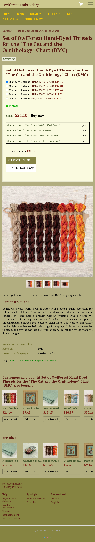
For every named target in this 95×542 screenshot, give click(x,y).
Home (7, 14)
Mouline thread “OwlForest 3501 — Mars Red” (33, 135)
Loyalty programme (8, 506)
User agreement (10, 514)
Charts (36, 14)
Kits (20, 14)
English (55, 502)
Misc (70, 14)
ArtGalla (10, 19)
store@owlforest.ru (12, 483)
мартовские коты (45, 360)
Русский (55, 498)
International (58, 494)
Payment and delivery (9, 500)
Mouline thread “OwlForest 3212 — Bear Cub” (32, 130)
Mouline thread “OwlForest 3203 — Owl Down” (33, 125)
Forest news (34, 19)
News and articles (11, 518)
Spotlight (32, 494)
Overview (9, 59)
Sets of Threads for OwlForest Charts (37, 30)
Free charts (32, 502)
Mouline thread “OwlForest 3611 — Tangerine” (33, 141)
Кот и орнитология (21, 360)
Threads (54, 14)
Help (5, 494)
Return (6, 511)
